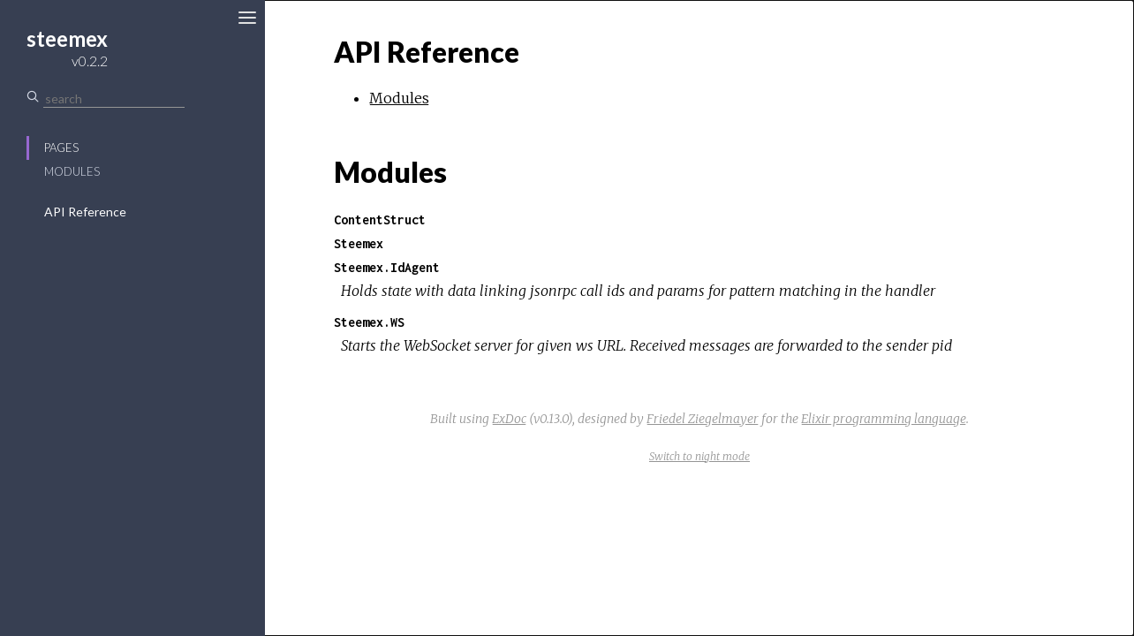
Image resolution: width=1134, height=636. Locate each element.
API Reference (85, 211)
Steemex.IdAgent (387, 267)
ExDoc (509, 419)
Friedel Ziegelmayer (702, 419)
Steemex (358, 243)
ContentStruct (380, 219)
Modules (72, 171)
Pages (61, 147)
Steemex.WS (369, 321)
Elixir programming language (883, 419)
